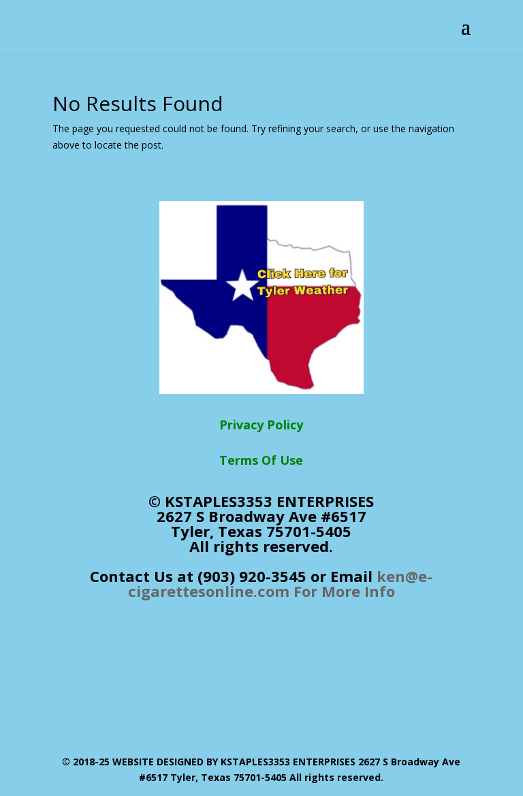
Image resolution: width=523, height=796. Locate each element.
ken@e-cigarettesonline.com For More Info (280, 583)
